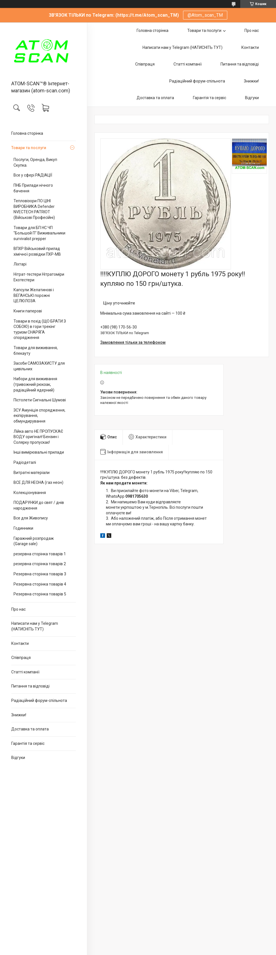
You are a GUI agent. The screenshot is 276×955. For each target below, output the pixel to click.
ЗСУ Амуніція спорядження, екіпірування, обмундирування (39, 415)
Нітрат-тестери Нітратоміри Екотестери (39, 277)
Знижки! (18, 715)
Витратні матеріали (32, 472)
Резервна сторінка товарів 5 (40, 594)
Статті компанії (25, 672)
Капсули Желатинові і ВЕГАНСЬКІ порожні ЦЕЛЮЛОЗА (34, 295)
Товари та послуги (28, 147)
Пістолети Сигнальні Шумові (40, 400)
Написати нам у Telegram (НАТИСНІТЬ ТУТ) (34, 626)
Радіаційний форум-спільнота (39, 700)
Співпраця (21, 657)
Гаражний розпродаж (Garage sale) (34, 541)
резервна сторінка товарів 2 (40, 564)
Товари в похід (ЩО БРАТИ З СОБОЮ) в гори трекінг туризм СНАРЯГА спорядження (40, 329)
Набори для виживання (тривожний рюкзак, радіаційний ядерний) (35, 384)
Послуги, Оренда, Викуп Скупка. (35, 162)
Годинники (23, 528)
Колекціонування (30, 492)
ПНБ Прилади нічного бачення (33, 188)
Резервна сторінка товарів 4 (40, 584)
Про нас (18, 609)
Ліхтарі (20, 264)
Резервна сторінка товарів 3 (40, 574)
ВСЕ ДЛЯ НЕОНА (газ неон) (38, 482)
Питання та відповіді (30, 686)
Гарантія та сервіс (27, 743)
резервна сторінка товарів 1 (40, 554)
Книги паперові (28, 311)
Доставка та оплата (30, 729)
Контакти (20, 643)
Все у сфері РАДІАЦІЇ (33, 175)
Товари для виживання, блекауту (36, 350)
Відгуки (18, 757)
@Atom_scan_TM (205, 15)
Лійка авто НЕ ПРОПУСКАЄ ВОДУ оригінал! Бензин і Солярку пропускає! (38, 437)
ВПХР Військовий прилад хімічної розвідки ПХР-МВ (37, 251)
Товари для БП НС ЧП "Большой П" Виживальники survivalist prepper (39, 233)
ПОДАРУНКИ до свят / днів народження (39, 505)
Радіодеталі (25, 462)
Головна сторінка (27, 133)
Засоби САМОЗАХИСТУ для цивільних (39, 366)
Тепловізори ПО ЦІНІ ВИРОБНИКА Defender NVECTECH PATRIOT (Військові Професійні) (34, 209)
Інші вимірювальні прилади (39, 452)
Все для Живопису (31, 518)
